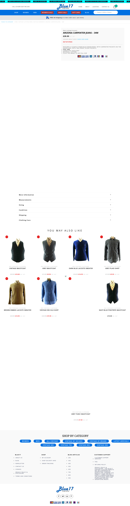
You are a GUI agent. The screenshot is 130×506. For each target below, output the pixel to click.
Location (95, 7)
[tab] (65, 441)
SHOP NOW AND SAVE (76, 1)
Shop (16, 12)
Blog (87, 12)
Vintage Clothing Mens (26, 21)
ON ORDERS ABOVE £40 (58, 1)
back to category (7, 21)
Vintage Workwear (39, 21)
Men (35, 12)
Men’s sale (62, 12)
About (87, 7)
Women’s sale (47, 12)
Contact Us (105, 7)
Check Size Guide (82, 39)
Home (80, 7)
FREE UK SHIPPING (41, 1)
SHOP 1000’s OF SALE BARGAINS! (20, 1)
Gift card (76, 12)
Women (26, 12)
